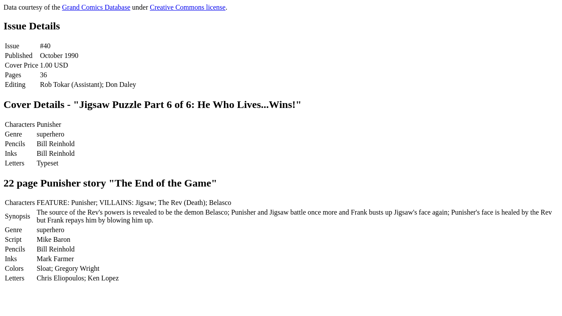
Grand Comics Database (96, 7)
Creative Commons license (187, 7)
